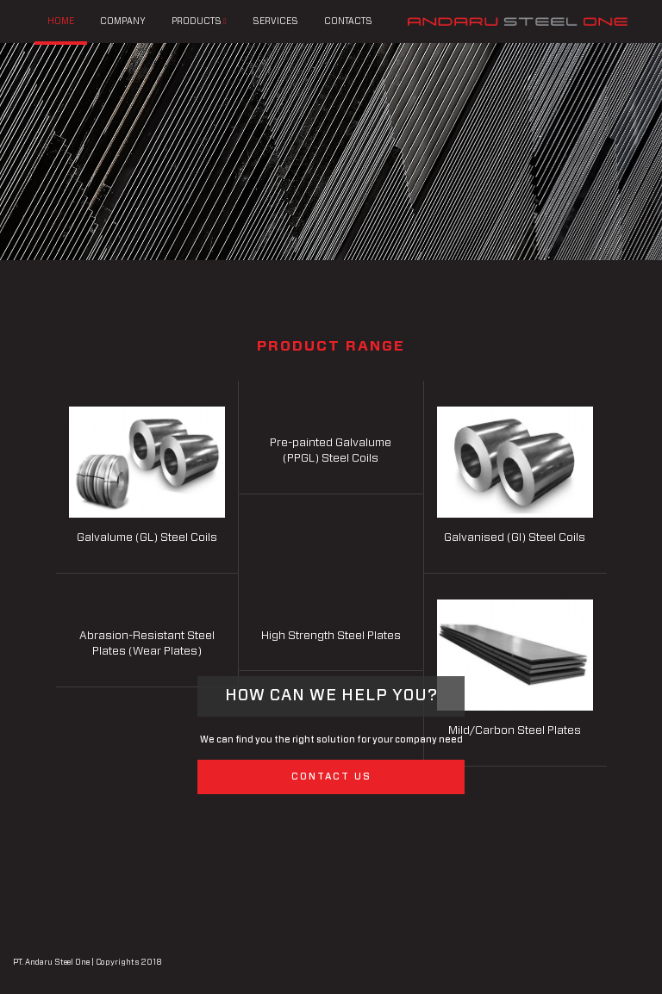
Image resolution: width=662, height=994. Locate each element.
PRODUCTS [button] (199, 21)
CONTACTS (348, 21)
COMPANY (123, 21)
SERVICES (275, 21)
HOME (60, 21)
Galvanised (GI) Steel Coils (514, 538)
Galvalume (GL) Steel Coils (147, 538)
